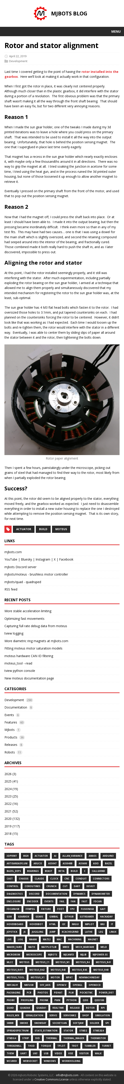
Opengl (77, 985)
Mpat (69, 977)
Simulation (102, 1015)
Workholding (71, 1061)
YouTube (10, 559)
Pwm (57, 1000)
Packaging (13, 992)
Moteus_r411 (15, 969)
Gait (103, 909)
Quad (10, 1007)
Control (12, 886)
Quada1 (41, 1007)
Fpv (72, 909)
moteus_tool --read (18, 663)
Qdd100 (99, 1000)
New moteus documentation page (29, 678)
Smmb (10, 1023)
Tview (10, 1053)
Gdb (9, 916)
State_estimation (46, 1030)
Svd (37, 1038)
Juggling (37, 931)
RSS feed (10, 589)
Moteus (24, 962)
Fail (62, 901)
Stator (68, 1030)
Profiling (27, 1000)
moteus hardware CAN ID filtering (28, 656)
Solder (94, 1023)
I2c (64, 924)
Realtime (58, 1007)
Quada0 (25, 1007)
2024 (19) (11, 789)
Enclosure (14, 901)
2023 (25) (11, 796)
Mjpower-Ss (100, 954)
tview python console (19, 671)
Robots (9, 752)
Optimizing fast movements (24, 618)
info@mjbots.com (67, 1075)
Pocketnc (86, 992)
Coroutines (32, 886)
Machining (75, 939)
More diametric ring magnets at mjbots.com (36, 641)
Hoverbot (36, 924)
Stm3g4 (11, 1038)
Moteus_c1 (42, 962)
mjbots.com (13, 552)
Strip (25, 1038)
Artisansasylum (17, 863)
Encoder (32, 901)
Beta (61, 871)
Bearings (33, 871)
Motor (55, 977)
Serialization (34, 1015)
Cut (65, 886)
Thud (31, 1045)
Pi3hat (58, 992)
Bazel (108, 863)
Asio (96, 863)
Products (10, 737)
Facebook (66, 559)
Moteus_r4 (83, 962)
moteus (61, 529)
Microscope (34, 954)
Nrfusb (29, 985)
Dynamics (79, 893)
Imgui (75, 924)
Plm (71, 992)
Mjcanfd (68, 954)
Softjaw (78, 1023)
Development (18, 61)
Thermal (51, 1038)
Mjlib (83, 954)
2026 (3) (10, 774)
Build (74, 871)
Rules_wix (13, 1015)
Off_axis (45, 985)
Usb (46, 1053)
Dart (77, 886)
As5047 (52, 863)
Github (69, 916)
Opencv (61, 985)
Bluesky (26, 559)
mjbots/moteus (15, 574)
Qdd (85, 1000)
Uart (23, 1053)
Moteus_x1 (37, 977)
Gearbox (23, 916)
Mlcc (10, 962)
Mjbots (9, 730)
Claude (39, 878)
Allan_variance (72, 855)
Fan (73, 901)
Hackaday (106, 916)
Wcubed (12, 1061)
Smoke (24, 1023)
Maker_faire (14, 947)
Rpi (103, 1007)
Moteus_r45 (79, 969)
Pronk (44, 1000)
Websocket (30, 1061)
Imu (102, 924)
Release (75, 1007)
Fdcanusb (13, 909)
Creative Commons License (51, 1079)
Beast (48, 871)
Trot (75, 1045)
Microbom (13, 954)
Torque (46, 1045)
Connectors (101, 878)
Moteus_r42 (36, 969)
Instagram (43, 559)
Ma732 (46, 939)
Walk (98, 1053)
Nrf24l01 (12, 985)
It (112, 924)
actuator (23, 529)
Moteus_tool (15, 977)
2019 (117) (12, 826)
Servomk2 (69, 1015)
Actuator (41, 855)
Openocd (95, 985)
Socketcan (59, 1023)
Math (31, 947)
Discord (34, 893)
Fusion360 (87, 909)
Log (20, 939)
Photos (43, 992)
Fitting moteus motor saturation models (33, 648)
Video (58, 1053)
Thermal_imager (73, 1038)
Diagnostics (15, 893)
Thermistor (98, 1038)
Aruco (38, 863)
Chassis (23, 878)
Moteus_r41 (103, 962)
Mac (59, 939)
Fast (84, 901)
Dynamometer (101, 893)
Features (10, 722)
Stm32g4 (98, 1030)
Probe (11, 1000)
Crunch (51, 886)
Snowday (40, 1023)
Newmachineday (89, 977)
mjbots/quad (13, 582)
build (43, 529)
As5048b (67, 863)
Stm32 (83, 1030)
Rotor (90, 1007)
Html (52, 924)
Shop (85, 1015)
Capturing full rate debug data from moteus (35, 626)
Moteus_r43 (58, 969)
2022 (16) (11, 803)
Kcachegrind (70, 931)
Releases (10, 744)
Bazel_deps (14, 871)
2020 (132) (12, 818)
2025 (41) (11, 781)
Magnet (93, 939)
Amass (92, 855)
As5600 (83, 863)
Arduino (108, 855)
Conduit (81, 878)
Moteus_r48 (100, 969)
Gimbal (53, 916)
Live (9, 939)
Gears (39, 916)
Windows (50, 1061)
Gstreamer (87, 916)
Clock (54, 878)
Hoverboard (15, 924)
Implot (89, 924)
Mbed (66, 947)
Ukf (35, 1053)
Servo (53, 1015)
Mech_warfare (85, 947)
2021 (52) (11, 811)
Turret (106, 1045)
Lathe (88, 931)
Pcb (29, 992)
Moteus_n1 (63, 962)
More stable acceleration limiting (27, 611)
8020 (25, 855)
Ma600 (33, 939)
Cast (10, 878)
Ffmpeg (30, 909)
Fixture (46, 909)
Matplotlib (48, 947)
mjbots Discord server (20, 567)
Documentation (15, 707)
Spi (107, 1023)
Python (71, 1000)
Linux (112, 931)
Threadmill (14, 1045)
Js (25, 931)
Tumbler (90, 1045)
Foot (60, 909)
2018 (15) (11, 833)
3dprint (12, 855)
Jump (53, 931)
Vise (70, 1053)
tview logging (13, 633)
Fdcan (98, 901)
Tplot (61, 1045)
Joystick (12, 931)
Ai (55, 855)
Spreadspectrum (17, 1030)
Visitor (84, 1053)
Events (9, 715)
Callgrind (98, 871)
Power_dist (106, 992)
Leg (101, 931)
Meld (103, 947)
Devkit (90, 886)
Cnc (66, 878)
